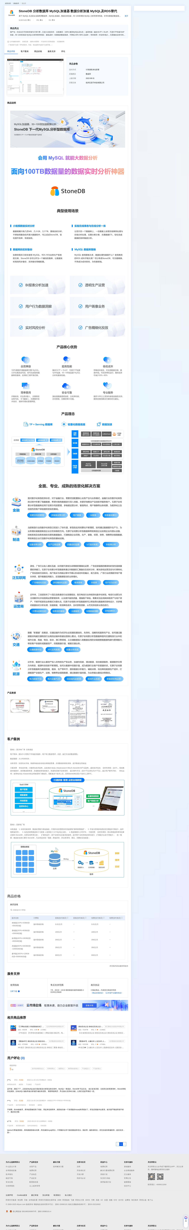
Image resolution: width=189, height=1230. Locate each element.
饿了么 (150, 1212)
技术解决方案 (58, 1179)
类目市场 (37, 10)
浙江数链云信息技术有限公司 (114, 1039)
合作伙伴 (81, 4)
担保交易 (25, 54)
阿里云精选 (46, 10)
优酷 (110, 1212)
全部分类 (8, 16)
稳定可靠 (9, 1191)
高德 (97, 1212)
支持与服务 (91, 4)
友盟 (106, 1212)
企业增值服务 (129, 1183)
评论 (63, 64)
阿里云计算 (79, 1212)
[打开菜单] (4, 4)
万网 (93, 1212)
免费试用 (32, 1183)
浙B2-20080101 (61, 1217)
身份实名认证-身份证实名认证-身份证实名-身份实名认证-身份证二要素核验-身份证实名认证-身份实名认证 (90, 1039)
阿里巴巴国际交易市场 (47, 1212)
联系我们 (57, 1208)
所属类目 (72, 86)
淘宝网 (20, 1212)
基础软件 (16, 16)
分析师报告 (10, 1198)
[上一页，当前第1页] (117, 1157)
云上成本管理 (34, 1198)
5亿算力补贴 (105, 1191)
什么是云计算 (11, 1179)
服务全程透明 (34, 54)
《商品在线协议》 (97, 1005)
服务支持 (51, 64)
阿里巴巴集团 (11, 1212)
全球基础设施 (11, 1183)
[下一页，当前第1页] (124, 1157)
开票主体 (72, 95)
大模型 (24, 4)
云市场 (72, 4)
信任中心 (127, 1198)
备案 (163, 4)
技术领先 (9, 1187)
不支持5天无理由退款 (48, 54)
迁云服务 (127, 1187)
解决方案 (38, 4)
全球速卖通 (33, 1212)
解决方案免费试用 (107, 1183)
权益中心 (58, 4)
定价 (66, 4)
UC (102, 1212)
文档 (78, 1179)
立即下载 (15, 1004)
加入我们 (68, 1208)
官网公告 (127, 1191)
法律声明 (9, 1208)
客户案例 (24, 64)
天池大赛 (80, 1187)
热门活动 (56, 10)
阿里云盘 (142, 1212)
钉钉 (115, 1212)
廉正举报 (34, 1208)
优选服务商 (60, 54)
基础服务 (127, 1179)
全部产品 (32, 1179)
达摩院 (127, 1212)
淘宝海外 (134, 1212)
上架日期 (72, 91)
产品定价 (32, 1191)
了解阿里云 (102, 4)
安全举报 (45, 1208)
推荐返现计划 (105, 1195)
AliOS (87, 1212)
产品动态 (32, 1187)
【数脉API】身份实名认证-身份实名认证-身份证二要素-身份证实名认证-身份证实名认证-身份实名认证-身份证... (32, 1054)
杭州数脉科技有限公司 (56, 1054)
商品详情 (11, 64)
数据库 (24, 16)
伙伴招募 (65, 10)
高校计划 (103, 1187)
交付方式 (72, 82)
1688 (59, 1212)
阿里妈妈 (65, 1212)
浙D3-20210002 (94, 1217)
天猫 (25, 1212)
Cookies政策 (22, 1208)
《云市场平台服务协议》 (113, 1005)
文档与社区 (49, 4)
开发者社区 (81, 1183)
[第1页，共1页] (121, 1157)
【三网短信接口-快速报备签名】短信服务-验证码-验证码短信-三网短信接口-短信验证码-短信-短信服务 (31, 1039)
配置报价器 (33, 1195)
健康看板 (127, 1195)
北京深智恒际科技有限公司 (55, 1039)
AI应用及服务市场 (25, 10)
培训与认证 (81, 1191)
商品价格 (38, 64)
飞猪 (72, 1212)
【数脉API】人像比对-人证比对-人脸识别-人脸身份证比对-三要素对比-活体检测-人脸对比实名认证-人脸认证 (93, 1054)
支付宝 (121, 1212)
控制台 (169, 4)
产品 (31, 4)
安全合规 (9, 1195)
